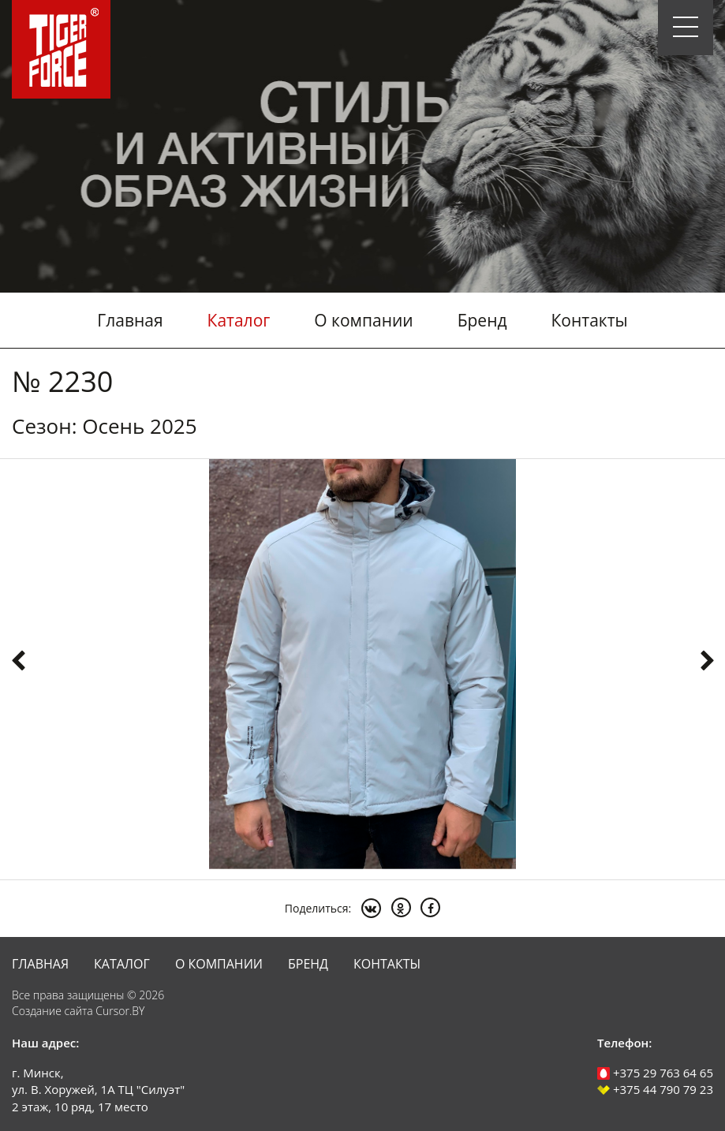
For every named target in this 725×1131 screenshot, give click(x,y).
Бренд (482, 320)
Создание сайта (52, 1010)
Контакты (589, 320)
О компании (363, 320)
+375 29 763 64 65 (655, 1073)
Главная (130, 320)
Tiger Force (61, 49)
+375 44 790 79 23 (655, 1089)
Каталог (239, 320)
